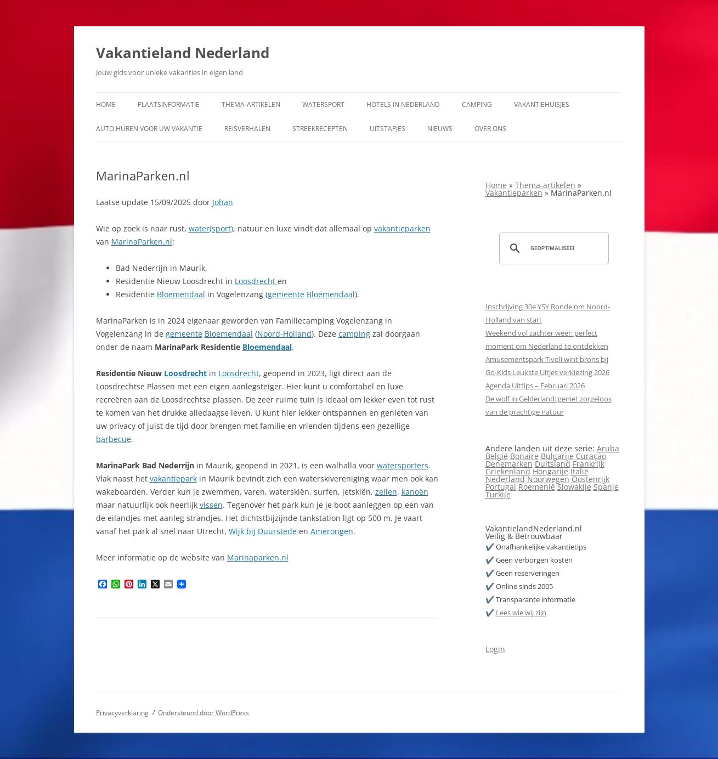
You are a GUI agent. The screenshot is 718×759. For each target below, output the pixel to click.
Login (495, 649)
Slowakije (574, 487)
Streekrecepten (320, 128)
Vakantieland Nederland (182, 53)
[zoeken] (552, 248)
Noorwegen (548, 479)
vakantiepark (173, 478)
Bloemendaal (181, 294)
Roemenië (536, 487)
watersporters (402, 465)
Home (106, 104)
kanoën (415, 491)
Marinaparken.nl (258, 557)
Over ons (490, 128)
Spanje (606, 487)
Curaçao (591, 456)
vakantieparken (402, 228)
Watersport (323, 104)
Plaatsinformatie (169, 104)
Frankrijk (588, 463)
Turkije (498, 494)
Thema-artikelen (251, 104)
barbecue (113, 439)
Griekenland (507, 471)
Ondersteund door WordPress (203, 712)
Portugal (500, 487)
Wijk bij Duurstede (263, 531)
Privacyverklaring (122, 712)
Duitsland (552, 463)
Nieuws (440, 128)
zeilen (386, 491)
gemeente (286, 294)
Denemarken (509, 463)
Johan (222, 202)
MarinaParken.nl (141, 241)
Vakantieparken (513, 193)
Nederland (505, 479)
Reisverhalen (247, 128)
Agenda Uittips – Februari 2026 (535, 385)
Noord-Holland (284, 333)
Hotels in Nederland (403, 104)
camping (354, 333)
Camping (477, 104)
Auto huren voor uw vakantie (149, 128)
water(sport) (211, 228)
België (496, 456)
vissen (211, 505)
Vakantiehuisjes (541, 104)
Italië (579, 471)
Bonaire (524, 456)
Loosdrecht (256, 281)
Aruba (608, 448)
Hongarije (550, 471)
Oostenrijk (590, 479)
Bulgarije (557, 456)
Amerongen (331, 531)
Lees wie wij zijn (521, 613)
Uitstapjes (387, 128)
